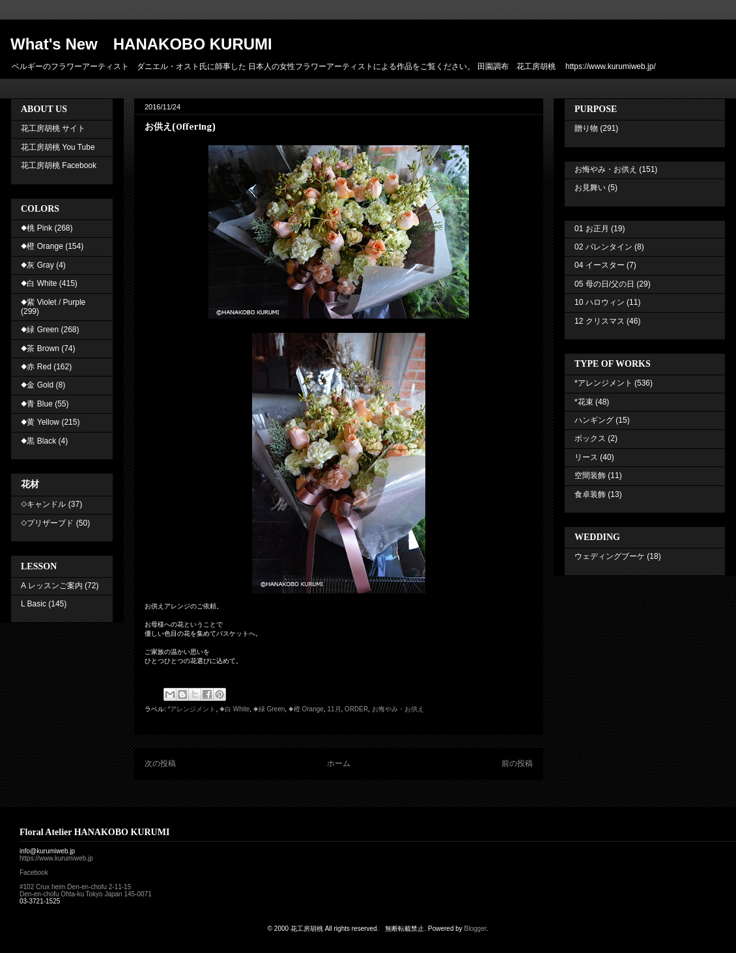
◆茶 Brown (40, 348)
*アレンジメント (192, 709)
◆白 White (234, 709)
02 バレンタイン (603, 246)
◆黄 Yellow (40, 422)
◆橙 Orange (306, 709)
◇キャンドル (43, 504)
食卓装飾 (590, 494)
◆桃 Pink (36, 228)
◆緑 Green (269, 709)
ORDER (356, 709)
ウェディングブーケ (609, 556)
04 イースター (599, 265)
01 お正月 (591, 228)
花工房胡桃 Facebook (58, 165)
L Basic (33, 603)
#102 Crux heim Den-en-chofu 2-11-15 (75, 886)
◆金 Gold (37, 385)
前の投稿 (517, 763)
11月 (334, 709)
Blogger (475, 928)
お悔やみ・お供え (398, 709)
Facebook (34, 872)
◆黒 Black (38, 441)
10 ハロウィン (599, 302)
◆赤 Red (36, 366)
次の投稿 (160, 763)
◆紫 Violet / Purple (53, 302)
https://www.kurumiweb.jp (56, 858)
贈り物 (586, 128)
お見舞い (590, 187)
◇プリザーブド (47, 523)
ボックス (590, 438)
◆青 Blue (37, 403)
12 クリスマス (599, 321)
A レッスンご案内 (52, 585)
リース (586, 457)
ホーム (338, 763)
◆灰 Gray (37, 265)
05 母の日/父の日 (604, 284)
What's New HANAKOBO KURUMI (141, 44)
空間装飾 (590, 475)
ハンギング (594, 420)
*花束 (583, 401)
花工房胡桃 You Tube (58, 147)
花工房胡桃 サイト (53, 128)
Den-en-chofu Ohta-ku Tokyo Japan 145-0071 (86, 894)
